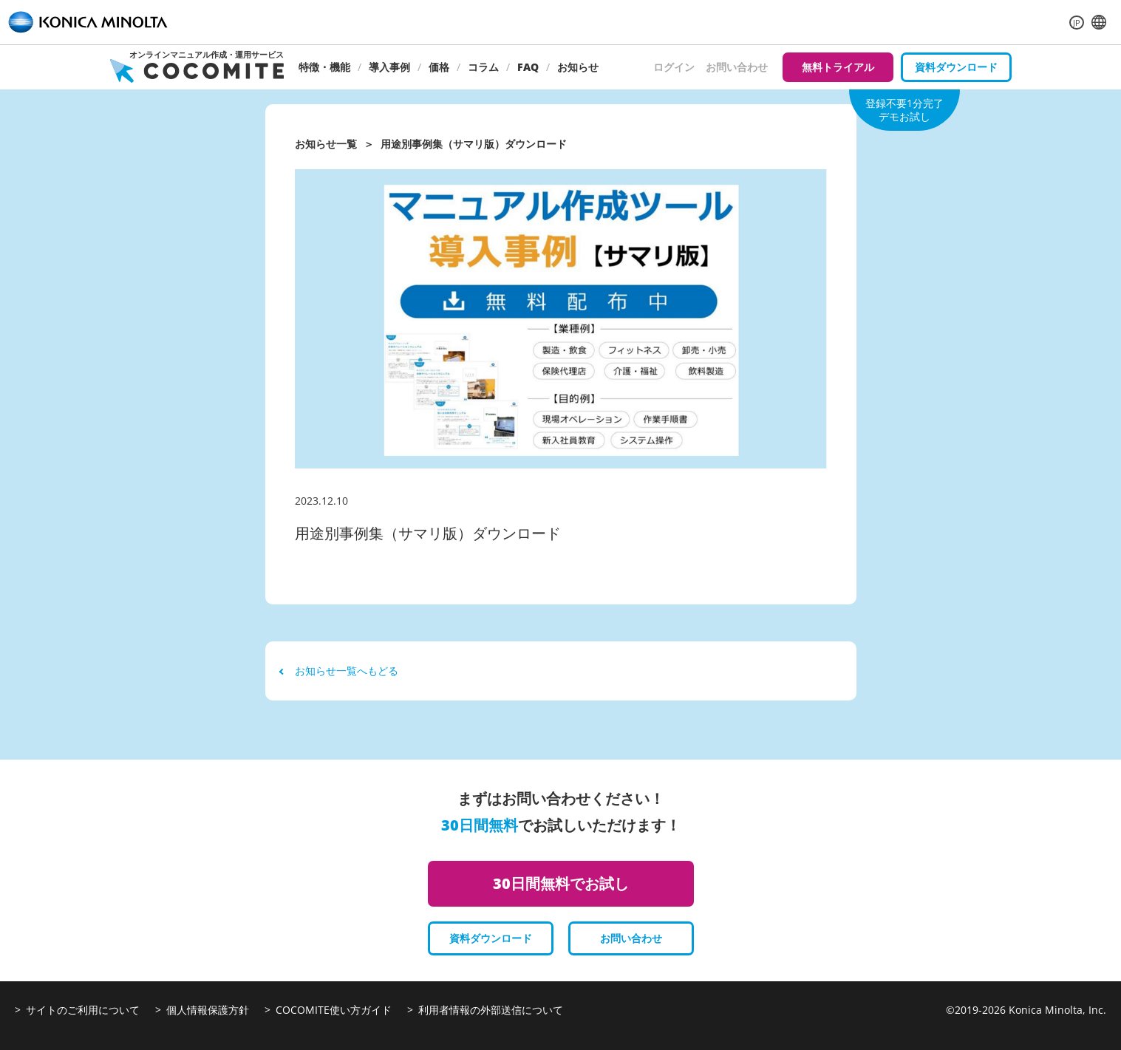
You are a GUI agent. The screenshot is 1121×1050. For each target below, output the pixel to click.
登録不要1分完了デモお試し (904, 109)
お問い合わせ (737, 67)
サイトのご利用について (83, 1010)
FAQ (528, 67)
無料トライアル (838, 67)
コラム (483, 67)
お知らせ (578, 67)
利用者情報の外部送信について (490, 1010)
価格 (439, 67)
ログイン (674, 67)
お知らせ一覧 (326, 144)
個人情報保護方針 (207, 1010)
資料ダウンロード (956, 67)
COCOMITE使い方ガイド (334, 1010)
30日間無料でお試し (561, 883)
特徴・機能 (324, 67)
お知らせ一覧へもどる (339, 671)
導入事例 (389, 67)
